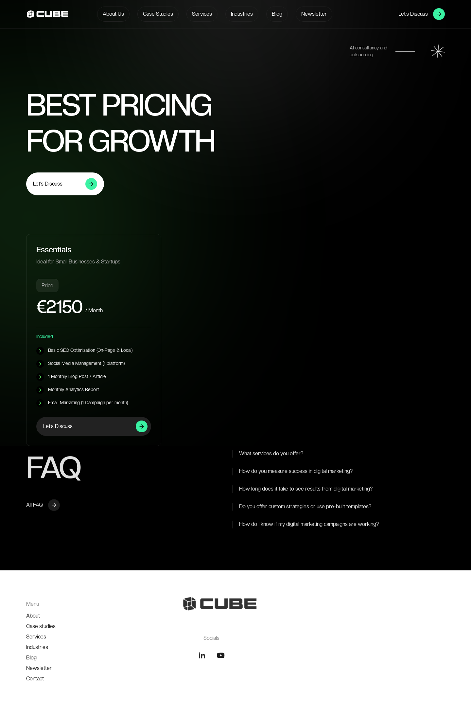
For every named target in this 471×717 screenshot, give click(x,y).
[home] (37, 14)
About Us (113, 14)
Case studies (41, 653)
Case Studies (158, 14)
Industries (242, 14)
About (33, 643)
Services (202, 14)
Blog (277, 14)
